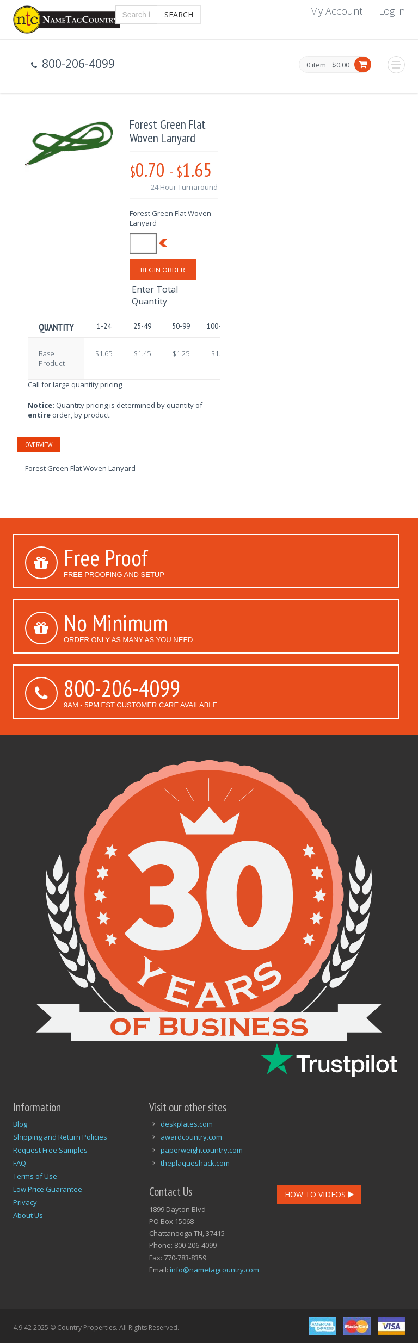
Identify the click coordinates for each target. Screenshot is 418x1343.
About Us (28, 1215)
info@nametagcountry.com (214, 1269)
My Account (336, 10)
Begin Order (162, 270)
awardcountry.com (191, 1137)
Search (178, 14)
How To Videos (319, 1194)
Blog (20, 1124)
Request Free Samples (50, 1150)
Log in (392, 10)
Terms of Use (35, 1176)
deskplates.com (187, 1124)
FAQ (19, 1163)
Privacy (25, 1202)
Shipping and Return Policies (60, 1137)
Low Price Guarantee (47, 1189)
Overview (38, 445)
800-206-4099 (122, 688)
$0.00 (340, 65)
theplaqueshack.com (195, 1163)
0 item (316, 65)
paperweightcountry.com (202, 1150)
